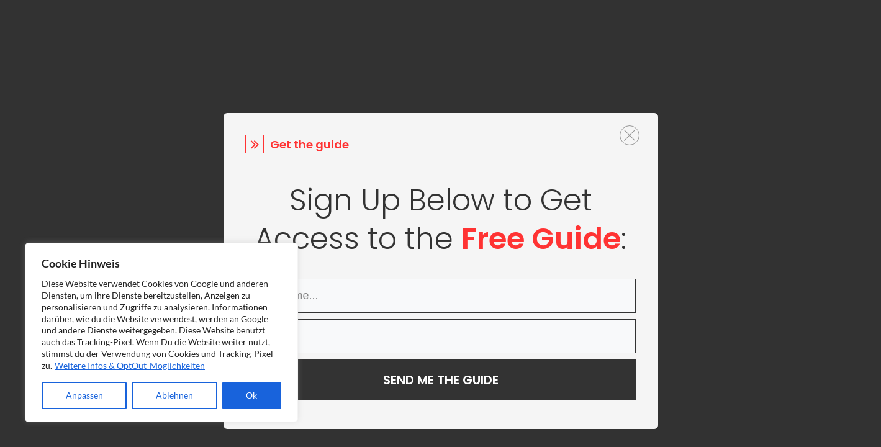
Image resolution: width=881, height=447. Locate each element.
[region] (161, 332)
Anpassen (84, 395)
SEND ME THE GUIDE (441, 380)
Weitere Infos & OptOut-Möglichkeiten (130, 365)
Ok (251, 395)
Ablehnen (174, 395)
